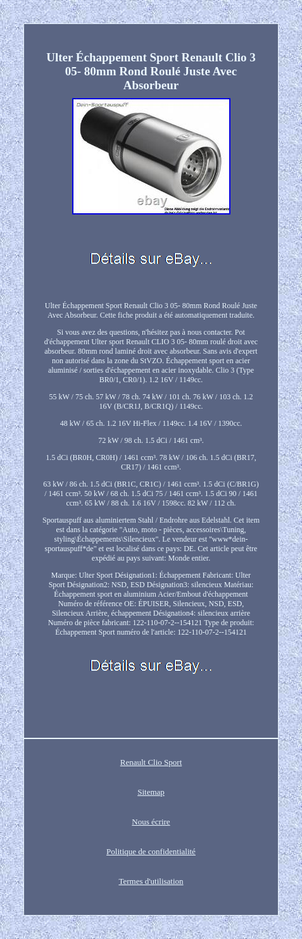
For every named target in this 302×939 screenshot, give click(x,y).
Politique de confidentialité (151, 851)
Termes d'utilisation (150, 881)
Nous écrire (151, 821)
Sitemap (151, 792)
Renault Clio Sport (151, 762)
